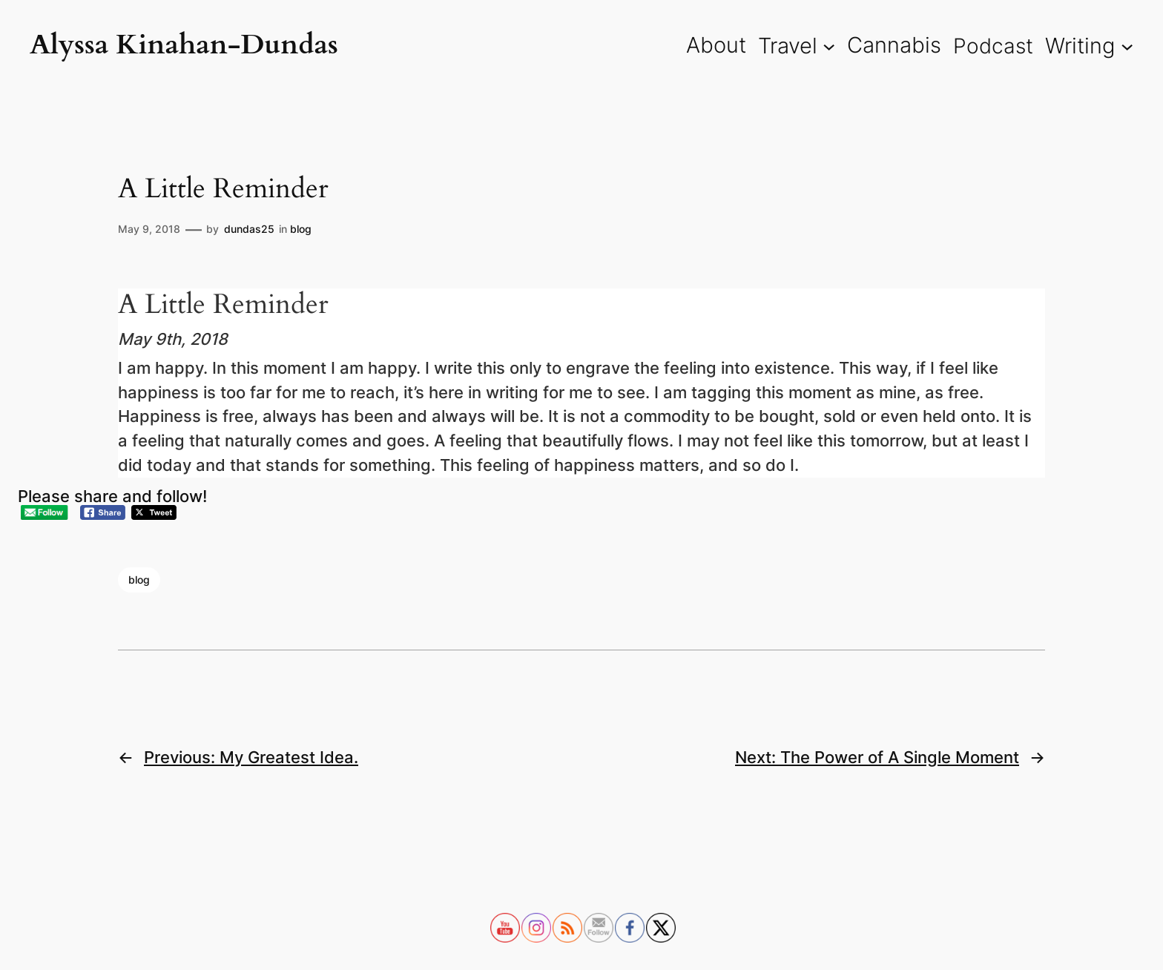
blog (301, 228)
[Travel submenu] (829, 45)
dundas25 (249, 228)
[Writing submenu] (1127, 45)
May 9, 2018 (149, 228)
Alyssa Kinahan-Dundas (184, 45)
